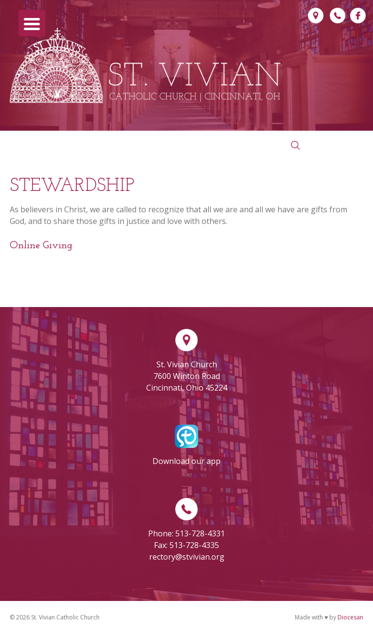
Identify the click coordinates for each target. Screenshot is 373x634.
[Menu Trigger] (31, 23)
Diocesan (350, 617)
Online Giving (41, 245)
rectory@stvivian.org (186, 556)
